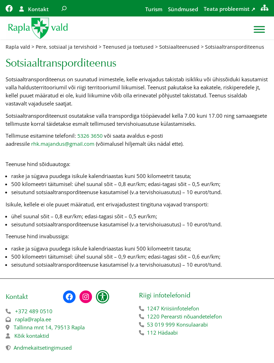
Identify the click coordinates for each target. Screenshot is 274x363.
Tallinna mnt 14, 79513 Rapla (49, 327)
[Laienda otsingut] (64, 8)
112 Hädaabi (162, 332)
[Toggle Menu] (259, 29)
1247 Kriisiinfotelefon (173, 308)
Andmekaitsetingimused (43, 347)
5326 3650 (90, 135)
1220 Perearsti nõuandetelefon (184, 316)
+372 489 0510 (33, 311)
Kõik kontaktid (31, 335)
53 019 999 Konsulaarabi (177, 324)
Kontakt (38, 9)
